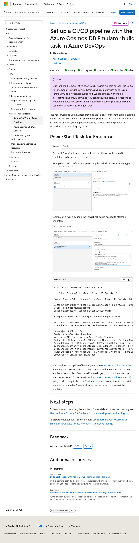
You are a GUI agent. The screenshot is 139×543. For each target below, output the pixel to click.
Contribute (55, 533)
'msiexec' (90, 381)
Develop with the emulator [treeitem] (23, 109)
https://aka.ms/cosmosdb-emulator (110, 377)
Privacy (67, 533)
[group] (93, 321)
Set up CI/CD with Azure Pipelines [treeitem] (25, 120)
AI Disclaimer (10, 533)
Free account (127, 12)
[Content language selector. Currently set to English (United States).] (18, 526)
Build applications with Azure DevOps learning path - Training (80, 476)
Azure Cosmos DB (75, 23)
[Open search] (124, 4)
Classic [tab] (55, 145)
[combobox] (23, 22)
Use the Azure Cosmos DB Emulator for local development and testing (87, 413)
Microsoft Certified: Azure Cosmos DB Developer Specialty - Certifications (85, 492)
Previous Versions (28, 533)
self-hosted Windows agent (116, 365)
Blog (42, 533)
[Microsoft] (6, 4)
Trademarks (97, 533)
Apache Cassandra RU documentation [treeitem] (19, 39)
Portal (114, 12)
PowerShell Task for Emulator (66, 58)
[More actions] (132, 23)
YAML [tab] (66, 145)
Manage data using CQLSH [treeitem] (24, 78)
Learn (52, 23)
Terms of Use (83, 533)
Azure (61, 23)
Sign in (132, 4)
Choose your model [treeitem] (15, 28)
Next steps (57, 62)
